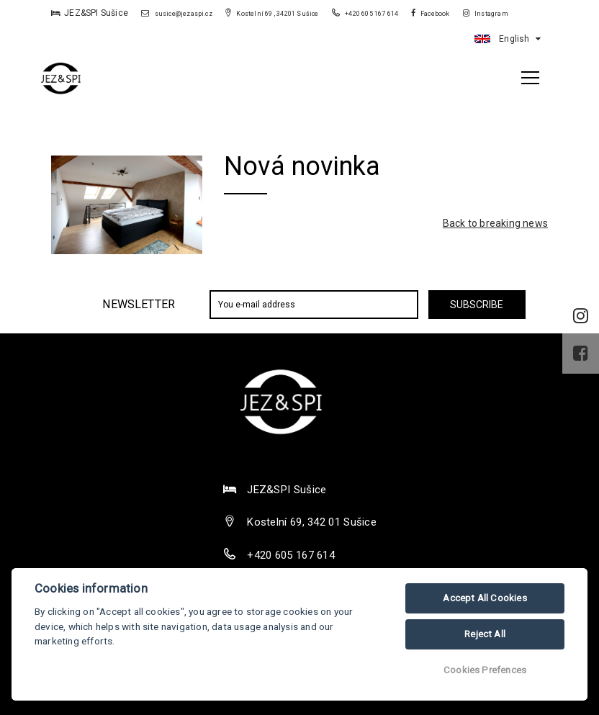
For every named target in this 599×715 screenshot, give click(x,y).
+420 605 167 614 (366, 13)
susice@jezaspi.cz (176, 13)
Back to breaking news (495, 223)
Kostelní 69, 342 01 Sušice (312, 522)
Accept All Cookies (485, 598)
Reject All (484, 634)
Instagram (485, 13)
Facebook (430, 13)
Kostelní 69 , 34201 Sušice (272, 13)
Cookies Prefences (484, 670)
